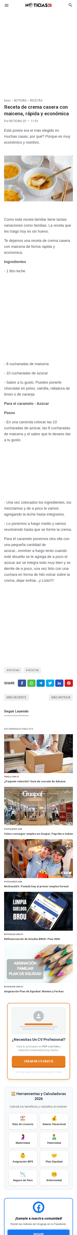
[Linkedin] (59, 683)
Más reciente (16, 697)
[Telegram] (41, 683)
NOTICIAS (13, 670)
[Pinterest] (69, 683)
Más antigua (60, 697)
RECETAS (33, 670)
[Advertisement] (38, 52)
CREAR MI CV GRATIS (38, 1061)
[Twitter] (31, 683)
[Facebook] (22, 683)
